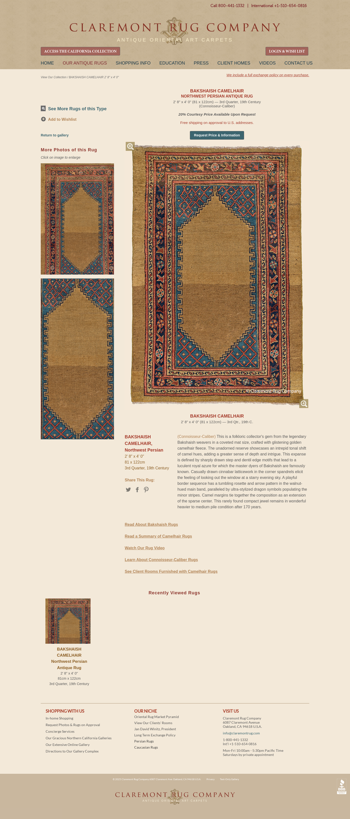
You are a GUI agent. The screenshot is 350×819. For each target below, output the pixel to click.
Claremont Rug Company (175, 31)
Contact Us (298, 63)
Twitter (128, 489)
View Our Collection (53, 77)
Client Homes (233, 63)
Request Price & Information (217, 135)
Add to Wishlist (62, 119)
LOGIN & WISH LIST (287, 52)
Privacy (210, 779)
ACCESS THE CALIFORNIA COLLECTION (80, 52)
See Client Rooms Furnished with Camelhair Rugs (171, 571)
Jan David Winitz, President (155, 729)
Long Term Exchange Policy (154, 735)
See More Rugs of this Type (77, 108)
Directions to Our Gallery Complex (72, 751)
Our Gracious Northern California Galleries (79, 738)
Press (201, 63)
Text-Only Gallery (229, 779)
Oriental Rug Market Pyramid (156, 717)
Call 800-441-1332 (227, 5)
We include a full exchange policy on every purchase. (267, 75)
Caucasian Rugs (146, 747)
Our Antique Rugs (85, 63)
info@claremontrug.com (241, 733)
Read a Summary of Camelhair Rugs (158, 536)
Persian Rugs (144, 741)
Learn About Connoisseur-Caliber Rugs (161, 560)
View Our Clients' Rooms (153, 723)
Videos (267, 63)
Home (47, 63)
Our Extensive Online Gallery (68, 744)
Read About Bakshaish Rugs (151, 524)
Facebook (137, 489)
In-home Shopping (59, 718)
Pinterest (146, 489)
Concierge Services (60, 731)
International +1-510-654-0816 (279, 5)
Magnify (130, 146)
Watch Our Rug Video (145, 548)
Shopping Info (133, 63)
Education (172, 63)
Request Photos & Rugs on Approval (73, 725)
